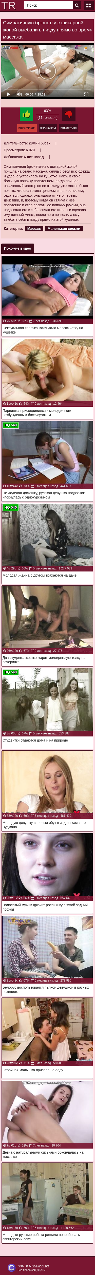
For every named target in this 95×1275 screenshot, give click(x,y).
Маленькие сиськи (64, 229)
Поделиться (69, 128)
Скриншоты (48, 128)
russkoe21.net (40, 1265)
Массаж (34, 229)
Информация (26, 128)
